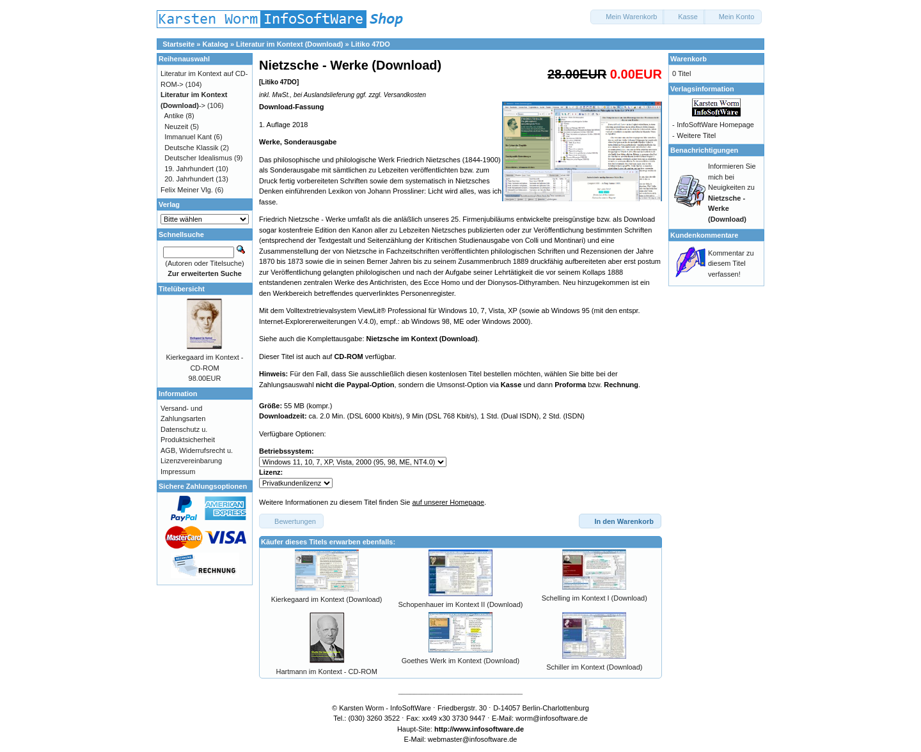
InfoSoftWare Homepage (715, 124)
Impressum (178, 471)
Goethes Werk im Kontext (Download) (460, 660)
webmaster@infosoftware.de (472, 739)
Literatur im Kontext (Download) (289, 44)
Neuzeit (176, 126)
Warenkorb (688, 59)
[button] (627, 17)
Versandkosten (405, 94)
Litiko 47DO (370, 44)
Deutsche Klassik (191, 147)
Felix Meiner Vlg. (187, 190)
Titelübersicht (182, 289)
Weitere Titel (696, 135)
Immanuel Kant (188, 137)
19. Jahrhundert (189, 169)
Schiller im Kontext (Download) (594, 667)
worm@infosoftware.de (552, 718)
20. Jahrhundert (189, 179)
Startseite (178, 44)
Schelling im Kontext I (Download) (594, 598)
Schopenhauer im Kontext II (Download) (460, 604)
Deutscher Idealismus (198, 158)
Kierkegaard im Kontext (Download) (326, 599)
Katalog (215, 44)
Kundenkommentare (704, 235)
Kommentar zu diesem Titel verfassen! (731, 263)
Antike (174, 115)
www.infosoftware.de (489, 729)
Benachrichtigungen (704, 150)
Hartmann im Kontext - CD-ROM (326, 671)
